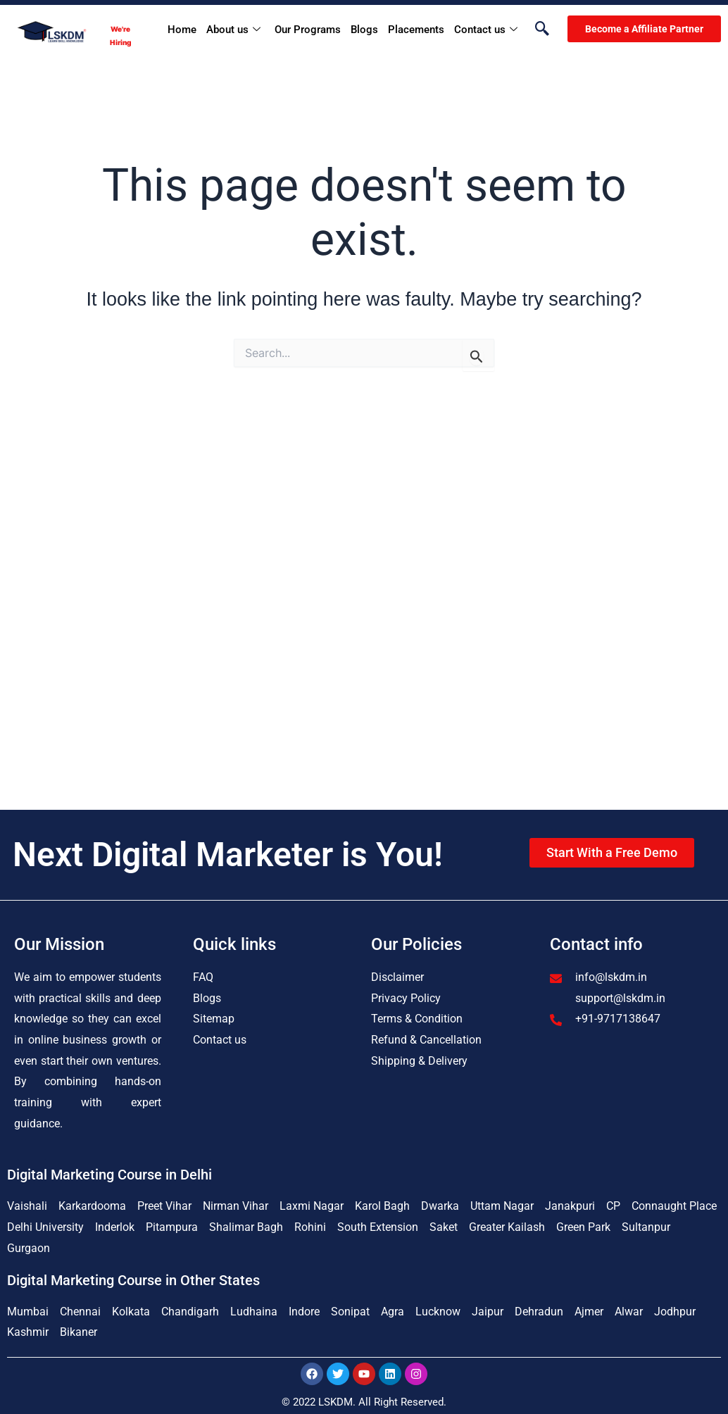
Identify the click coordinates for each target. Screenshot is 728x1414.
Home (182, 29)
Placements (416, 29)
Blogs (364, 29)
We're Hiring (120, 35)
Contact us (485, 30)
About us (233, 30)
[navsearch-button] (535, 29)
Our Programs (308, 29)
